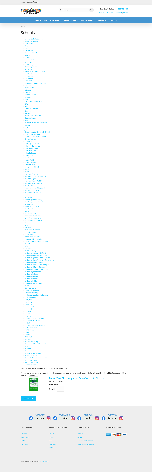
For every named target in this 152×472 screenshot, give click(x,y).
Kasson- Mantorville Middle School (37, 132)
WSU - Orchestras (31, 360)
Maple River (29, 185)
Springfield (28, 309)
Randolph (28, 244)
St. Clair (27, 314)
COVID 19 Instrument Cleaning (85, 444)
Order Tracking (25, 437)
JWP (26, 130)
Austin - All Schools (31, 41)
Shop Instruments (71, 20)
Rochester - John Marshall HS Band (37, 258)
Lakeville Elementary (32, 148)
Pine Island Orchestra (32, 237)
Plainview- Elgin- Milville (33, 239)
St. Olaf (27, 323)
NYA (26, 225)
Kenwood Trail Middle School (35, 137)
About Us (114, 20)
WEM (26, 346)
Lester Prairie (30, 160)
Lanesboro (29, 155)
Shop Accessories (88, 20)
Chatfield (28, 48)
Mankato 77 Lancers (32, 174)
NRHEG (27, 223)
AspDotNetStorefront (44, 461)
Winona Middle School (33, 353)
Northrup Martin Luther (33, 220)
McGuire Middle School (33, 192)
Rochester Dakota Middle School (36, 269)
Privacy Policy (53, 444)
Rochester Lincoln (31, 276)
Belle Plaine (29, 43)
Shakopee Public (31, 297)
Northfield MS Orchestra (33, 218)
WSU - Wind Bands (31, 362)
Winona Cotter (30, 351)
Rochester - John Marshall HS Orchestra (39, 260)
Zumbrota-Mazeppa (32, 365)
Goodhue (28, 111)
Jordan (27, 127)
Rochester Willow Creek (33, 283)
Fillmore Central (30, 95)
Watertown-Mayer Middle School (36, 344)
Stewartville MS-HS (31, 328)
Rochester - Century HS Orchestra (37, 255)
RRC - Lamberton (31, 288)
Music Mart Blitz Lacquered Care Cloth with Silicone (76, 378)
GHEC (27, 106)
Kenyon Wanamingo (32, 139)
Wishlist (23, 440)
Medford (28, 195)
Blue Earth (28, 69)
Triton (27, 332)
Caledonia (28, 74)
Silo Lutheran (29, 302)
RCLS (26, 246)
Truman (28, 334)
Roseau (27, 286)
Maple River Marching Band (35, 188)
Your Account (24, 444)
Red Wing (28, 248)
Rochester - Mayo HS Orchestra (36, 267)
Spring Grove (29, 307)
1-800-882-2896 (122, 9)
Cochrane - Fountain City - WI (35, 83)
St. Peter (28, 57)
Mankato (102, 13)
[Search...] (74, 10)
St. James (28, 316)
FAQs (50, 440)
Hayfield (27, 113)
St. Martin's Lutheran (32, 321)
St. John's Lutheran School (34, 318)
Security (51, 447)
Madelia (27, 172)
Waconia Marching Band (33, 341)
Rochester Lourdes (31, 279)
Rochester (110, 13)
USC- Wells (28, 337)
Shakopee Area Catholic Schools (36, 295)
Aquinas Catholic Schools (34, 39)
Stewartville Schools (32, 60)
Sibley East (28, 300)
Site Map (79, 437)
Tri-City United (30, 330)
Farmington (29, 50)
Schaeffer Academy (31, 293)
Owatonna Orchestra (32, 230)
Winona (126, 13)
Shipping (51, 433)
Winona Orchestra (31, 355)
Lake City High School (32, 146)
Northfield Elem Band (32, 216)
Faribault (119, 13)
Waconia (28, 339)
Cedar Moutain (30, 78)
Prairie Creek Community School (36, 241)
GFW (26, 104)
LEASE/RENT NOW (41, 20)
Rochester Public (31, 281)
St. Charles (28, 311)
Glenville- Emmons (31, 109)
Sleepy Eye (28, 304)
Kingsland (28, 141)
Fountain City (29, 97)
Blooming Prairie (31, 67)
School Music (55, 20)
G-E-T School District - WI (34, 102)
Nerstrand (28, 197)
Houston (28, 120)
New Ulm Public (30, 209)
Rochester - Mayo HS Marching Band (38, 265)
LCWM (27, 158)
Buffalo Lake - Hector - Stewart (36, 71)
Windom (28, 348)
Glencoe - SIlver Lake (32, 53)
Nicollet (27, 211)
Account (127, 2)
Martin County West (32, 190)
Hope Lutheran (30, 118)
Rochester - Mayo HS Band (34, 262)
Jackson (27, 125)
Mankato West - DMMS (33, 181)
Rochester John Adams (33, 272)
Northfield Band (30, 213)
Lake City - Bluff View (32, 144)
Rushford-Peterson (32, 290)
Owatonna (28, 227)
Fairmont (28, 90)
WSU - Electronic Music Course (36, 358)
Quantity (52, 389)
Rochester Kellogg (31, 274)
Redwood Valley (30, 251)
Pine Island (29, 234)
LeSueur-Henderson (32, 162)
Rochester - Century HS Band (35, 253)
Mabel (27, 169)
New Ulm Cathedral (32, 206)
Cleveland (28, 81)
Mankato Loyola (30, 179)
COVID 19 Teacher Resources (85, 440)
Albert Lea (28, 62)
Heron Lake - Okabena (33, 116)
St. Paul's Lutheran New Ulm (35, 325)
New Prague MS (30, 204)
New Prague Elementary (33, 199)
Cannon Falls (29, 76)
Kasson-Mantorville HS (33, 134)
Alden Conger (30, 64)
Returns (51, 437)
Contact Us (24, 433)
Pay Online (103, 20)
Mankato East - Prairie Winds (35, 176)
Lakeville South (30, 153)
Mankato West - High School (35, 183)
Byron (27, 46)
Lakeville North (30, 151)
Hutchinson (29, 55)
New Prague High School (34, 202)
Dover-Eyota (29, 88)
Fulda (26, 99)
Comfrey (28, 85)
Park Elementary (31, 232)
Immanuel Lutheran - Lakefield (36, 123)
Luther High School (32, 167)
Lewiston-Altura (30, 165)
